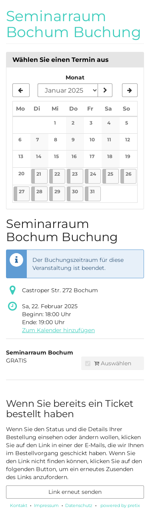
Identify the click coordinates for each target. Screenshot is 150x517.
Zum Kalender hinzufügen (58, 330)
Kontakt (18, 505)
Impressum (46, 505)
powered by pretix (120, 505)
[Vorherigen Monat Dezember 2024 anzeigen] (21, 90)
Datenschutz (78, 505)
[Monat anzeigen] (105, 90)
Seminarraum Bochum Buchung (73, 24)
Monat (75, 77)
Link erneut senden (75, 491)
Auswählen (108, 363)
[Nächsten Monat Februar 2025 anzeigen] (130, 90)
